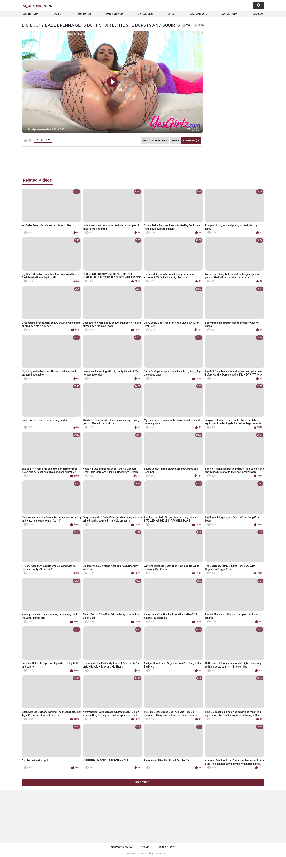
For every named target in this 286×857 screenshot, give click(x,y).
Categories (145, 13)
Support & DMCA (121, 847)
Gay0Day (258, 13)
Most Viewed (114, 13)
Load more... (143, 782)
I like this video (26, 140)
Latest (58, 13)
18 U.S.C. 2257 (167, 847)
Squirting (38, 5)
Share (175, 140)
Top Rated (84, 13)
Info (145, 140)
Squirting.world (139, 853)
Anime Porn (229, 13)
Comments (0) (191, 140)
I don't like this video (30, 140)
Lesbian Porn (198, 13)
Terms (145, 847)
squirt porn (30, 13)
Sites (171, 13)
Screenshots (159, 140)
